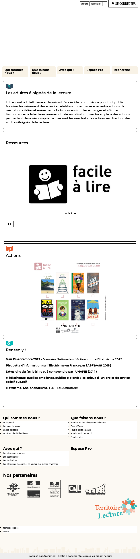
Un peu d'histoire (10, 429)
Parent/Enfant (77, 426)
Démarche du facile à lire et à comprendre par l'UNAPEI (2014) (51, 371)
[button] (15, 71)
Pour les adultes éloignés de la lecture (88, 422)
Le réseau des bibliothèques (16, 433)
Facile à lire (70, 213)
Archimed (49, 556)
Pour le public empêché (81, 433)
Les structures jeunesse (14, 453)
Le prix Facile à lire (70, 326)
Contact (6, 531)
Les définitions (68, 388)
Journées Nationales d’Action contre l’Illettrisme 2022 (82, 359)
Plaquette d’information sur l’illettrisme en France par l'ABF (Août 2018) (58, 365)
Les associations (11, 456)
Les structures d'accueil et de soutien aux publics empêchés (30, 464)
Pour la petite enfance (81, 429)
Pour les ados (77, 437)
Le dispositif (8, 422)
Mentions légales (11, 527)
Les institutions (10, 460)
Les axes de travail (11, 426)
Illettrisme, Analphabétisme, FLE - (31, 388)
